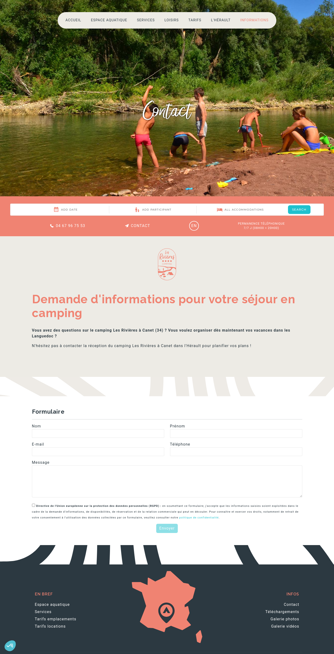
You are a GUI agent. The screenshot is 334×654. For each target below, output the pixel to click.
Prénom (177, 426)
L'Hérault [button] (221, 20)
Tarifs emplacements (56, 619)
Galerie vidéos (285, 626)
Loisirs (171, 20)
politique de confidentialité (199, 517)
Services (146, 20)
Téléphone (180, 444)
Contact (137, 225)
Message (41, 462)
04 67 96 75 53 (67, 225)
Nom (36, 426)
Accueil (73, 20)
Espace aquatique (109, 20)
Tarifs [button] (194, 20)
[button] (10, 646)
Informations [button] (254, 20)
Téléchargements (282, 611)
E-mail (38, 444)
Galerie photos (285, 619)
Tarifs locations (50, 626)
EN (194, 225)
